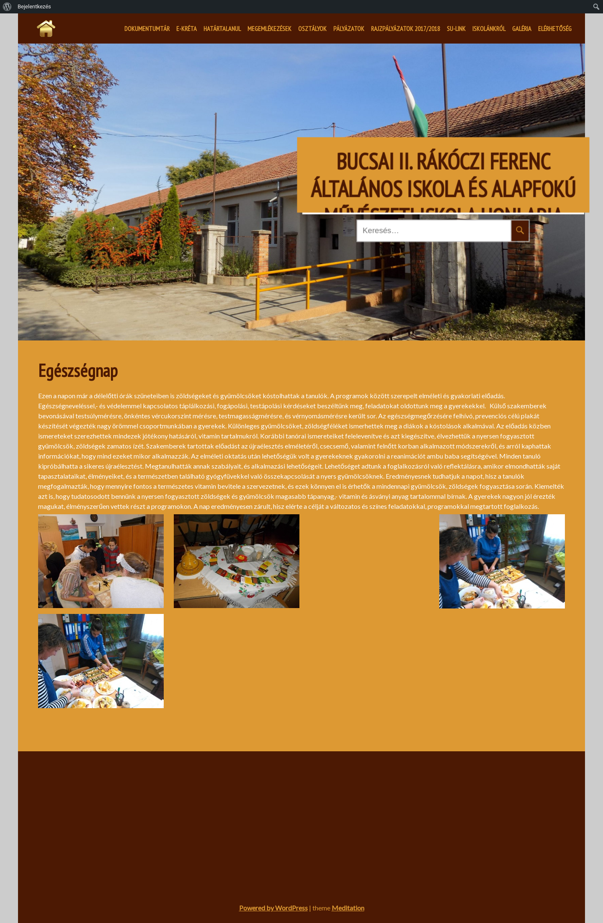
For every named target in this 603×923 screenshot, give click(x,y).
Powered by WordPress (273, 908)
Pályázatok (348, 28)
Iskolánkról (488, 28)
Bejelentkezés (34, 6)
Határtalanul (222, 28)
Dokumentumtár (147, 28)
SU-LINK (456, 28)
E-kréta (186, 28)
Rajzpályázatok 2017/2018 (405, 28)
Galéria (521, 28)
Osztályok (312, 28)
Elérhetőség (555, 28)
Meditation (348, 908)
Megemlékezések (269, 28)
